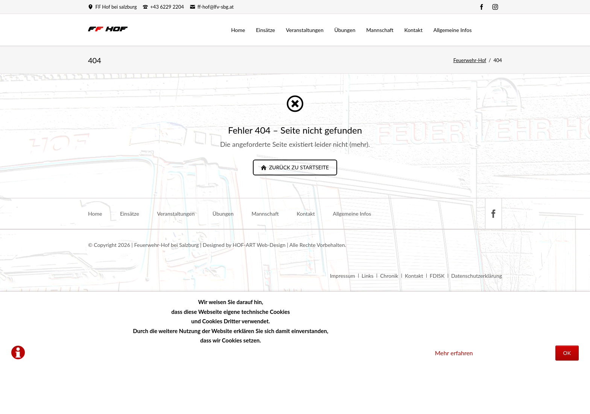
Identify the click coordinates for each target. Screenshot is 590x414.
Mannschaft (264, 213)
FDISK (437, 275)
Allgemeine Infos (352, 213)
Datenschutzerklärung (476, 275)
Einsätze (129, 213)
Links (368, 275)
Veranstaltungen (176, 213)
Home (95, 213)
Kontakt (306, 213)
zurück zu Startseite (298, 167)
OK (567, 353)
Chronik (389, 275)
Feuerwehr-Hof (470, 60)
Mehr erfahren (454, 352)
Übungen (223, 213)
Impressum (342, 275)
